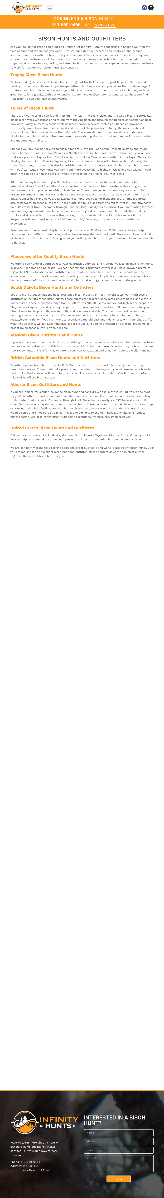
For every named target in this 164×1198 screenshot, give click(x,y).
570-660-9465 (66, 24)
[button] (50, 8)
